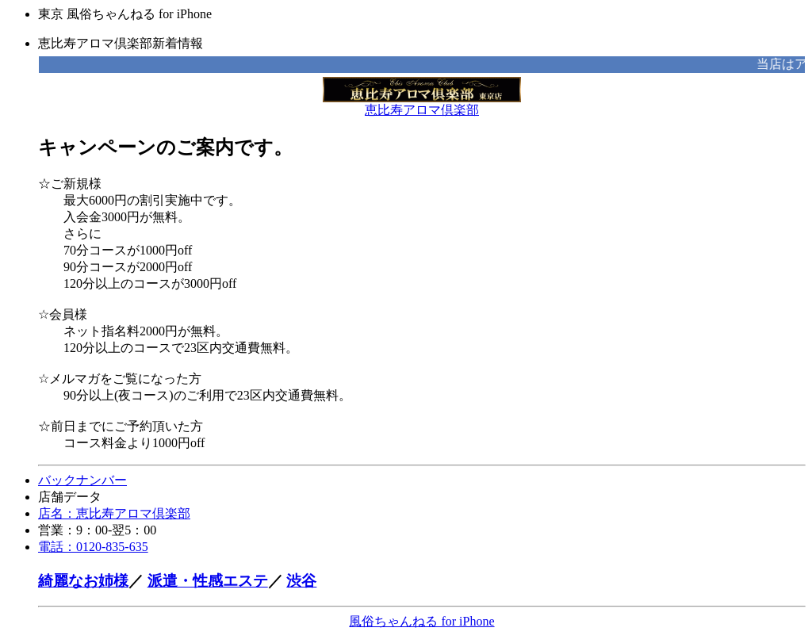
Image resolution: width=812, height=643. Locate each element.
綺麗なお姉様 (83, 580)
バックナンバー (82, 480)
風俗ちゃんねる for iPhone (421, 621)
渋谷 (301, 580)
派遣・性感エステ (207, 580)
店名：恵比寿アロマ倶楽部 (114, 513)
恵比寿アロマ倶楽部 (422, 104)
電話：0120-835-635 (93, 546)
